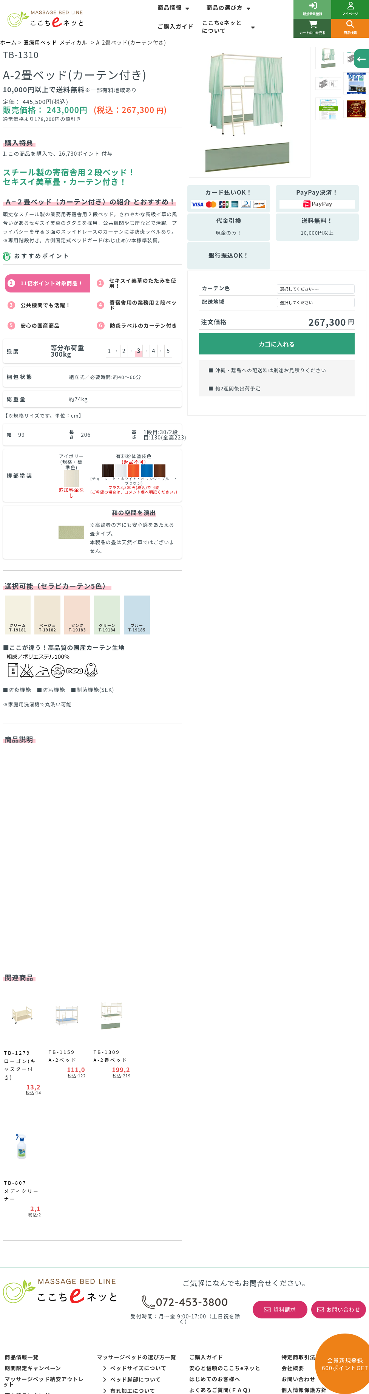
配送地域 (213, 301)
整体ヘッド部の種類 (122, 1207)
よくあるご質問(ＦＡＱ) (220, 1149)
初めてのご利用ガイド (309, 1170)
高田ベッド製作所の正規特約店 (321, 1159)
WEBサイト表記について (129, 1174)
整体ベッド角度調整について (134, 1196)
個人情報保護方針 (304, 1149)
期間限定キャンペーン (33, 1127)
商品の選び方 (229, 7)
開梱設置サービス (212, 1159)
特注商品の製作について (220, 1181)
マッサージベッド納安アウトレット (43, 1140)
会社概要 (292, 1127)
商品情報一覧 (22, 1116)
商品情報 (174, 7)
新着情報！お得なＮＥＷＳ (39, 1165)
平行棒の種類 (22, 1203)
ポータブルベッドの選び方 (131, 1185)
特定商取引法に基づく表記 (315, 1116)
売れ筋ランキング (27, 1154)
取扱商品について (212, 1192)
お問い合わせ (298, 1138)
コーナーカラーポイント (36, 1214)
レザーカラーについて (135, 1161)
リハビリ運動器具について (39, 1192)
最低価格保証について (217, 1170)
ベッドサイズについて (135, 1127)
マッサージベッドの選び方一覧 (136, 1116)
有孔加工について (129, 1149)
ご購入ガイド (175, 26)
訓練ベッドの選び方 (30, 1181)
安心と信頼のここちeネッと (225, 1127)
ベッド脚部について (132, 1138)
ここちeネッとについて (229, 26)
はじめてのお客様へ (214, 1138)
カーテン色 (216, 288)
